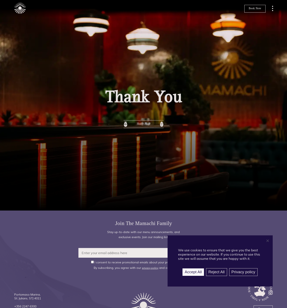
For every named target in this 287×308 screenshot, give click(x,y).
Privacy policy (243, 272)
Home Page (143, 125)
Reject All (216, 272)
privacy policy (150, 267)
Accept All (193, 272)
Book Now (255, 8)
